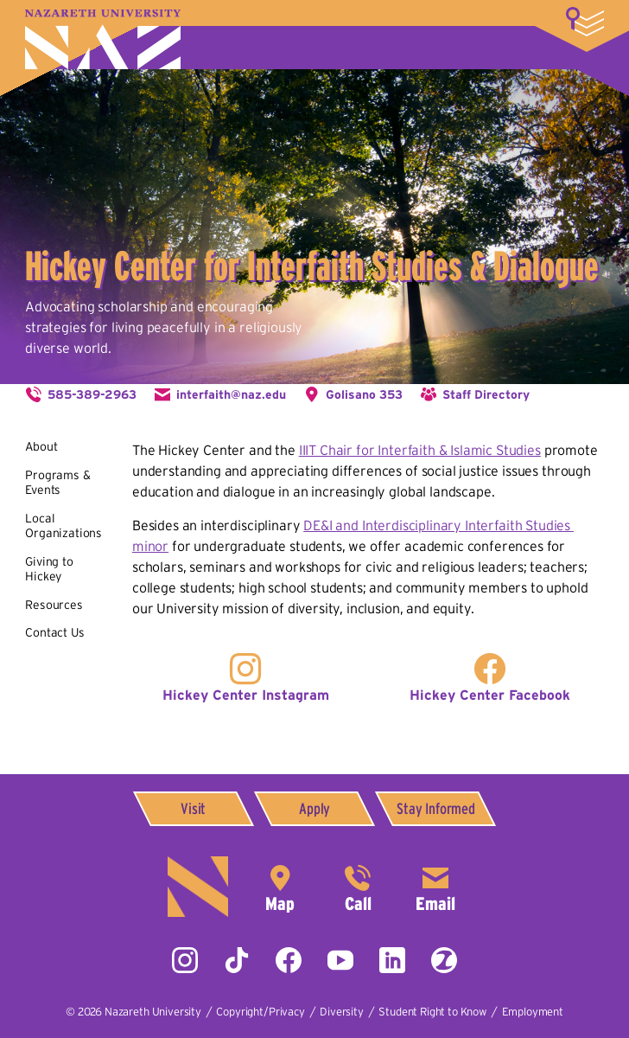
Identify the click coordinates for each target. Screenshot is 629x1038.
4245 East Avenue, (280, 887)
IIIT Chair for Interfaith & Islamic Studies (420, 450)
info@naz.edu (435, 887)
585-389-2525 (358, 887)
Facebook (289, 960)
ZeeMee (444, 960)
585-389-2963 (92, 394)
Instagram (185, 960)
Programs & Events (57, 482)
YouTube (340, 960)
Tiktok (237, 960)
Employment (532, 1011)
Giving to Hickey (49, 569)
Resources (54, 605)
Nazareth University (103, 39)
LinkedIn (392, 960)
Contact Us (54, 632)
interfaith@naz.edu (231, 394)
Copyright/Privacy (260, 1011)
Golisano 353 (364, 394)
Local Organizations (63, 526)
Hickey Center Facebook (490, 694)
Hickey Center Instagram (245, 694)
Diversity (342, 1011)
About (41, 446)
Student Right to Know (432, 1011)
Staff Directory (486, 394)
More (585, 21)
